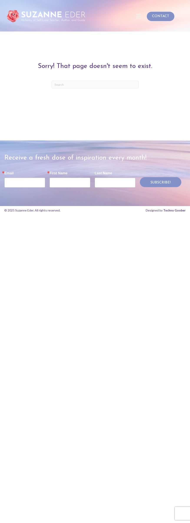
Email (9, 173)
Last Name (103, 173)
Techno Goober (174, 210)
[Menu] (138, 16)
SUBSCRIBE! (160, 182)
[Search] (95, 84)
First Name (59, 173)
